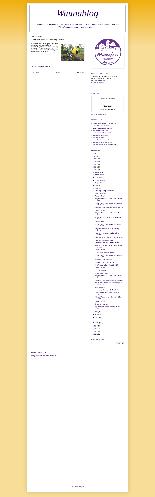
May (96, 312)
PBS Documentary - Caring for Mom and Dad (109, 237)
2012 (95, 331)
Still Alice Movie (99, 221)
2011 (95, 334)
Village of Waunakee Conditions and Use (43, 356)
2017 (95, 164)
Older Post (80, 73)
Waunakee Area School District (102, 142)
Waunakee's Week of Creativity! (104, 262)
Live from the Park (100, 270)
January (97, 322)
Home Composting (100, 193)
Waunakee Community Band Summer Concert (109, 207)
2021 (95, 153)
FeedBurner (111, 109)
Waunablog (77, 13)
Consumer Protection (101, 304)
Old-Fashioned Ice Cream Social (105, 252)
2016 (95, 167)
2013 (95, 328)
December (98, 172)
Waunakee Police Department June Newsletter (109, 280)
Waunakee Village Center (101, 130)
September (98, 180)
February (98, 320)
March (97, 317)
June (96, 188)
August (97, 183)
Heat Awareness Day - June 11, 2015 (106, 265)
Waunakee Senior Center (101, 126)
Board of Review (100, 287)
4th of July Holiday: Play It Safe (104, 191)
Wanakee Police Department (102, 133)
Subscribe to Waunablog (98, 114)
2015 (95, 170)
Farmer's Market (100, 196)
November (98, 175)
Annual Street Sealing (101, 273)
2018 (95, 161)
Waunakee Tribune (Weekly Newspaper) (105, 144)
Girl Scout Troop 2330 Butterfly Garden (107, 243)
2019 (95, 159)
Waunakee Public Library (100, 135)
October (97, 177)
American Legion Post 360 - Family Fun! (107, 290)
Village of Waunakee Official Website (104, 123)
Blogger (81, 487)
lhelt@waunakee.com (98, 80)
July (96, 185)
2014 (95, 326)
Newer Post (35, 73)
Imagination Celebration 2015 (104, 240)
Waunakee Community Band (103, 259)
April (96, 314)
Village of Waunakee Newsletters (103, 128)
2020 (95, 156)
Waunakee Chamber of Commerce (103, 140)
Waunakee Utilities (99, 137)
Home (58, 73)
